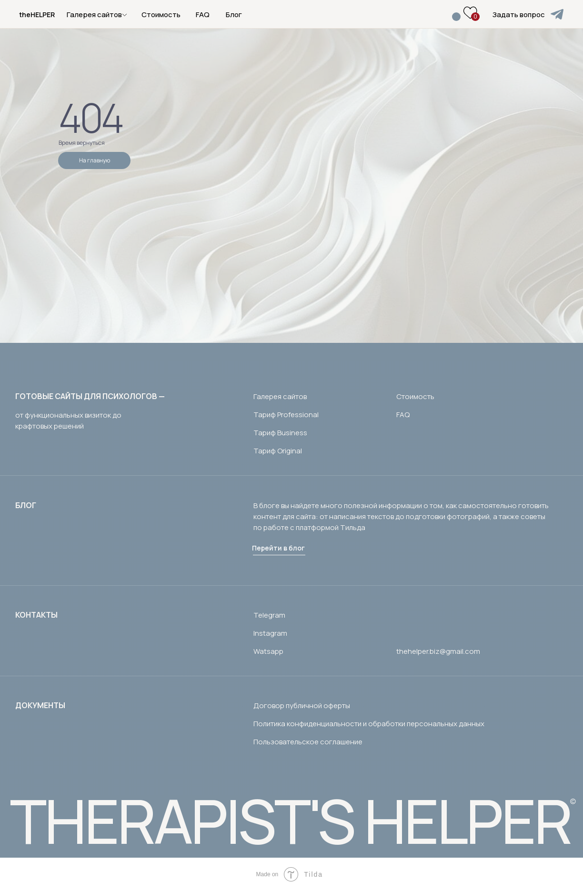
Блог (234, 15)
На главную (94, 160)
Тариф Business (280, 433)
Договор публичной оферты (301, 706)
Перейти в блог (278, 547)
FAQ (203, 15)
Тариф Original (277, 451)
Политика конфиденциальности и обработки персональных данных (368, 724)
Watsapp (268, 651)
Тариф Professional (286, 415)
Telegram (269, 615)
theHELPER (37, 14)
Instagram (270, 633)
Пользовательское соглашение (307, 742)
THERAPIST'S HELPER (290, 820)
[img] (557, 14)
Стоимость (161, 15)
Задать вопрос (519, 15)
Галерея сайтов (280, 396)
